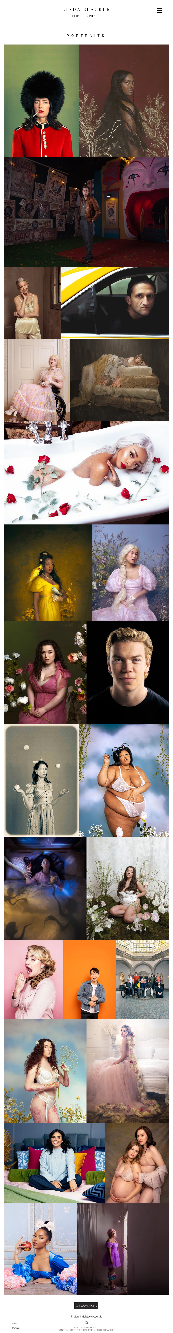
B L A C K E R (96, 9)
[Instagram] (86, 1323)
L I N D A (72, 9)
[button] (159, 10)
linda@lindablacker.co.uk (86, 1316)
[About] (15, 1323)
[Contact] (16, 1327)
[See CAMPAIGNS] (86, 1305)
